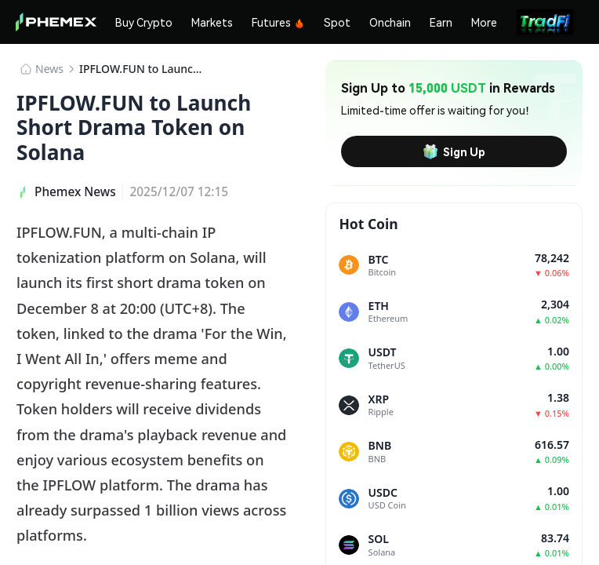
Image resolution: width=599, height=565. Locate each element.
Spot (337, 22)
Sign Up (454, 151)
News (49, 68)
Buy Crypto (143, 22)
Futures (278, 22)
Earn (441, 22)
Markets (212, 22)
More (484, 22)
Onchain (390, 22)
